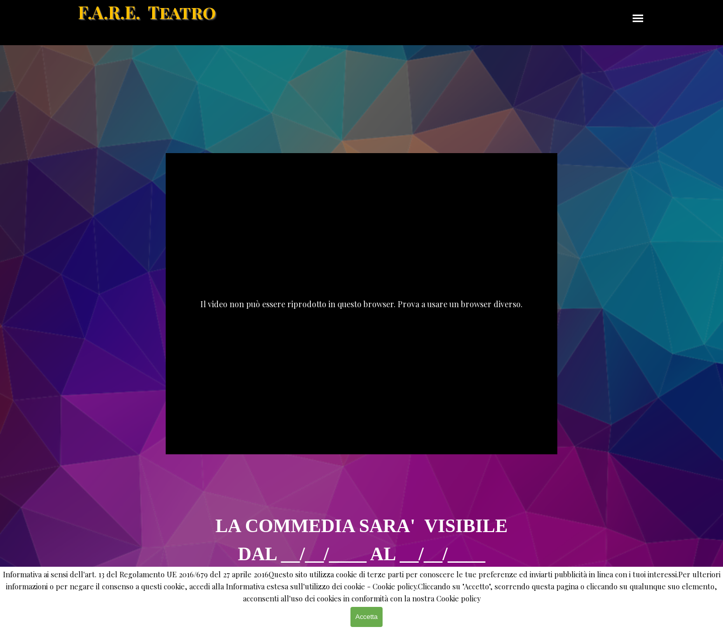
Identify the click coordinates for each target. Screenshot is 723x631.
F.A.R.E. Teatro (147, 12)
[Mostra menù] (638, 18)
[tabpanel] (361, 521)
